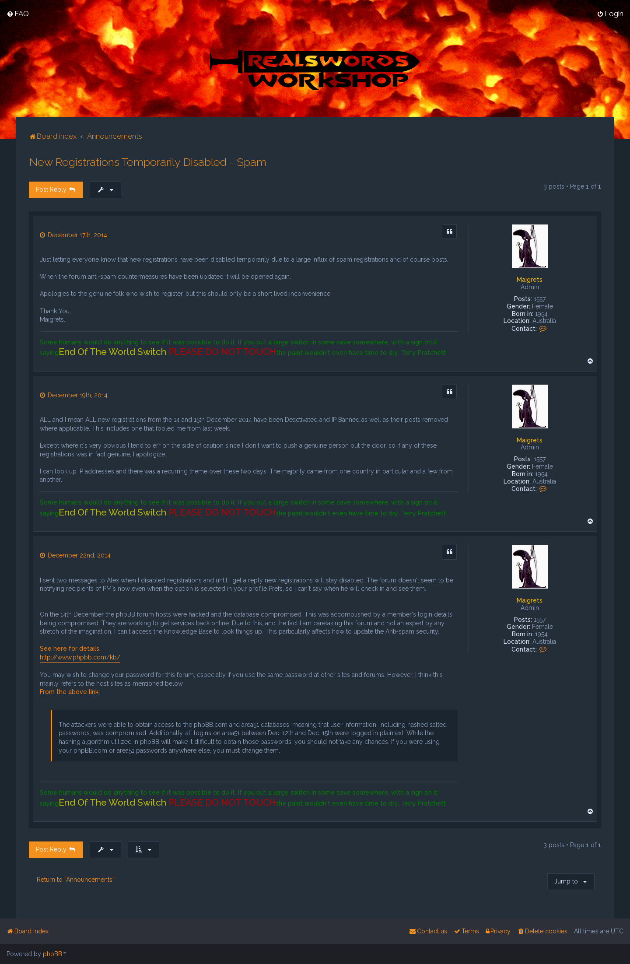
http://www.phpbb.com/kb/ (80, 656)
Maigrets (529, 279)
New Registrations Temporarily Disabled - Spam (147, 161)
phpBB (52, 953)
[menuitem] (18, 13)
